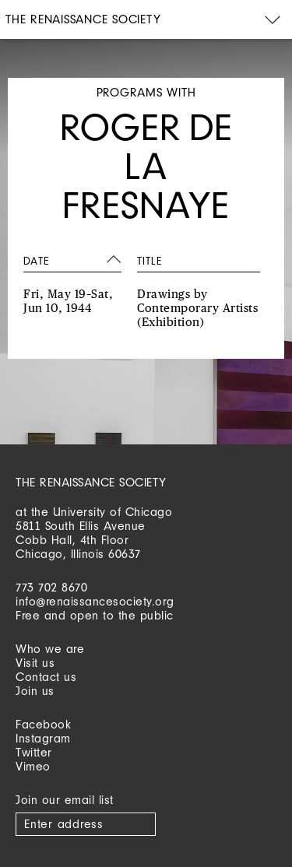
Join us (35, 690)
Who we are (50, 648)
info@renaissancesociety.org (95, 601)
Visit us (35, 662)
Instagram (43, 738)
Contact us (46, 676)
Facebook (43, 724)
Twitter (34, 752)
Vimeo (33, 766)
